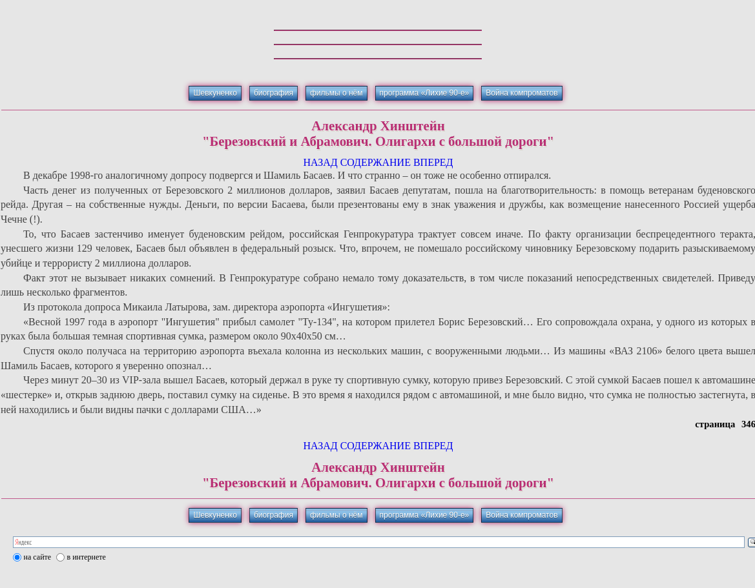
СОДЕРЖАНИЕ (375, 162)
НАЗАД (320, 162)
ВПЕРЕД (433, 162)
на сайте (38, 557)
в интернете (86, 557)
